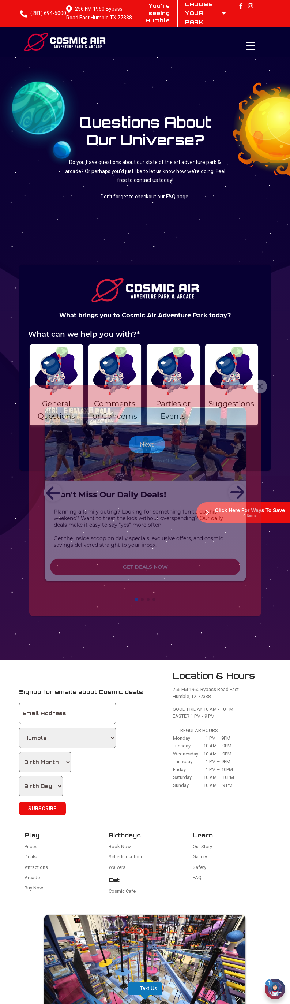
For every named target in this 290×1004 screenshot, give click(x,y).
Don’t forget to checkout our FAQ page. (145, 196)
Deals (31, 856)
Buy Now (34, 888)
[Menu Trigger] (250, 46)
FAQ (197, 877)
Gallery (200, 856)
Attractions (36, 867)
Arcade (32, 877)
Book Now (120, 846)
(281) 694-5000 (48, 13)
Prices (31, 846)
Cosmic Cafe (122, 891)
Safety (199, 867)
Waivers (117, 867)
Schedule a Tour (125, 856)
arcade (73, 171)
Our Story (202, 846)
